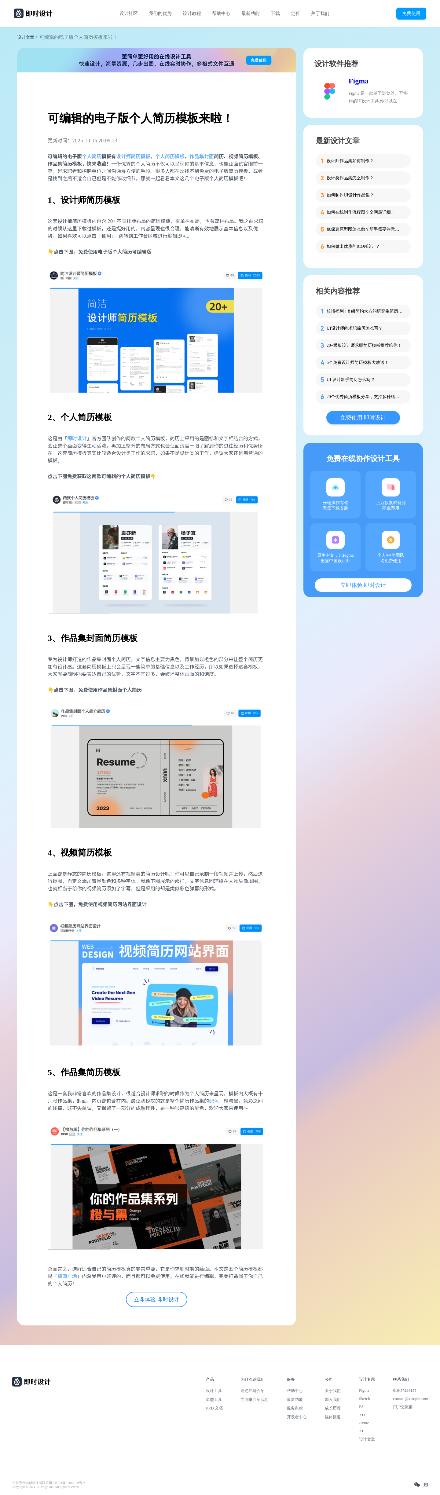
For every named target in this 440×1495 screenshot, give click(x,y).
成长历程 (333, 1408)
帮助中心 (221, 13)
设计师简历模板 (133, 156)
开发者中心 (297, 1417)
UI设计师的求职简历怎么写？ (355, 328)
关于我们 (320, 13)
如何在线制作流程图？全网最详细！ (361, 212)
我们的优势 (160, 13)
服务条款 (295, 1408)
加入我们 (333, 1399)
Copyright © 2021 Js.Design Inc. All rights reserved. (45, 1487)
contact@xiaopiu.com (410, 1398)
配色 (214, 1100)
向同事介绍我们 (255, 1399)
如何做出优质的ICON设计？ (353, 246)
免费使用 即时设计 (363, 418)
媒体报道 (333, 1417)
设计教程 (192, 13)
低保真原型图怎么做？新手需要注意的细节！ (365, 229)
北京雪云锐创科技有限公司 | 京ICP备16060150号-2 (48, 1483)
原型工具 (214, 1399)
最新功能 (250, 13)
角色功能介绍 (253, 1390)
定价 (295, 13)
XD (362, 1415)
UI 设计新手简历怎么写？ (351, 379)
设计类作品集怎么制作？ (350, 178)
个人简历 (91, 156)
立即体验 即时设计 (156, 1299)
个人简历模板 (170, 156)
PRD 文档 (214, 1408)
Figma (359, 81)
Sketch (364, 1398)
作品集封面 (201, 156)
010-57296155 (404, 1390)
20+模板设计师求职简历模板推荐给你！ (364, 345)
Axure (364, 1422)
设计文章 (25, 37)
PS (361, 1406)
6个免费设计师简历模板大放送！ (358, 362)
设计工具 (214, 1390)
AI (361, 1431)
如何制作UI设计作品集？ (350, 195)
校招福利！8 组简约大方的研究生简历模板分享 (365, 311)
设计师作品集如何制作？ (350, 161)
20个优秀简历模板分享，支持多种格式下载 (365, 396)
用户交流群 (403, 1407)
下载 (275, 13)
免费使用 (411, 13)
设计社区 (128, 13)
